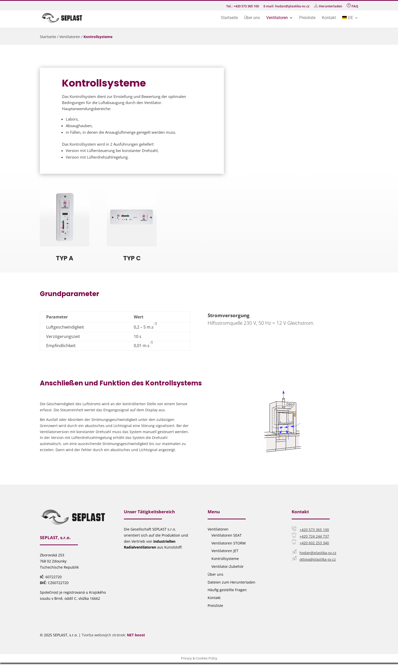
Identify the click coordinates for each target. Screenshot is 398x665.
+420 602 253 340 (314, 542)
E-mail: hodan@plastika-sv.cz (286, 6)
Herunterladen (328, 5)
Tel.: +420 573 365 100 (242, 6)
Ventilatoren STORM (228, 543)
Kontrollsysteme (225, 558)
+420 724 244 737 (314, 536)
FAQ (352, 5)
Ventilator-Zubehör (227, 566)
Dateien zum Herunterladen (231, 582)
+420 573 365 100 (314, 529)
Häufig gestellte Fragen (227, 589)
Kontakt (329, 18)
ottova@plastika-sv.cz (318, 559)
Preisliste (307, 18)
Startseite (229, 18)
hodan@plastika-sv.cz (318, 552)
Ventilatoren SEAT (226, 535)
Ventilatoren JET (224, 550)
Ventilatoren (277, 18)
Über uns (252, 18)
